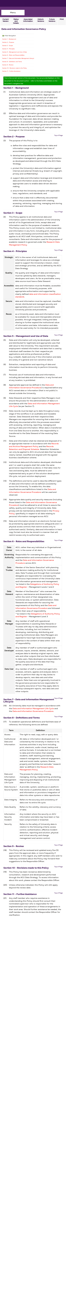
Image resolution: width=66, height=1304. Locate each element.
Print (62, 19)
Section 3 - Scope (7, 46)
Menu (13, 12)
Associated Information (28, 20)
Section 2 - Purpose (8, 42)
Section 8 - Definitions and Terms (12, 62)
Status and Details (16, 21)
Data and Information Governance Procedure (33, 711)
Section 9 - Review (7, 65)
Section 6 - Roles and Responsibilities (13, 55)
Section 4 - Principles (8, 49)
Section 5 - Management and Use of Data (14, 52)
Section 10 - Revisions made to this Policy (14, 68)
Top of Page (58, 135)
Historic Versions (40, 20)
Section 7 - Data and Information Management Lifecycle (18, 58)
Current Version (5, 20)
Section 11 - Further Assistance (11, 71)
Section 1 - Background (9, 39)
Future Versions (52, 20)
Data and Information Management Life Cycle (33, 708)
